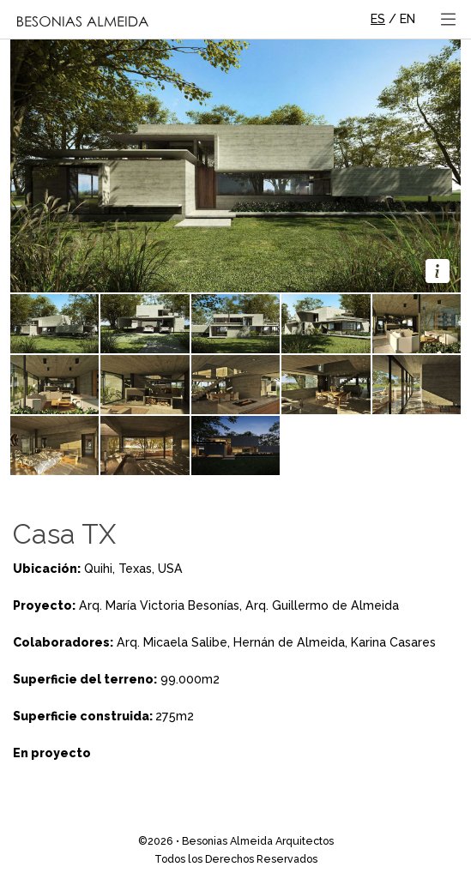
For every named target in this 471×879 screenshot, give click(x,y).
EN (407, 19)
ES (378, 19)
